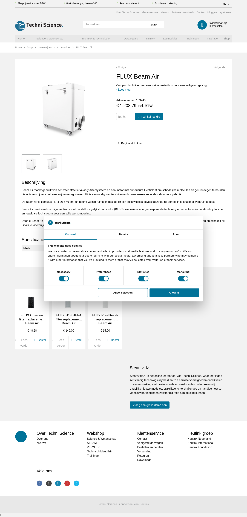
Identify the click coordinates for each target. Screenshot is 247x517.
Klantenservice (150, 12)
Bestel (39, 340)
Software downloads (182, 12)
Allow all (174, 292)
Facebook (39, 483)
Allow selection (123, 292)
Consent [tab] (70, 234)
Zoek (154, 24)
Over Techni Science (127, 12)
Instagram (49, 483)
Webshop (95, 433)
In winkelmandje (150, 116)
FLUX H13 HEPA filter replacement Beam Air (69, 319)
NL (226, 3)
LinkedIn (58, 483)
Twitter (76, 483)
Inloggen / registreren (219, 12)
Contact (201, 12)
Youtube (67, 483)
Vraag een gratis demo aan (150, 405)
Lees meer (124, 89)
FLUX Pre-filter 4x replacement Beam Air (105, 319)
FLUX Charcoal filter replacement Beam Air (32, 319)
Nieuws (165, 12)
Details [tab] (123, 234)
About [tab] (176, 234)
